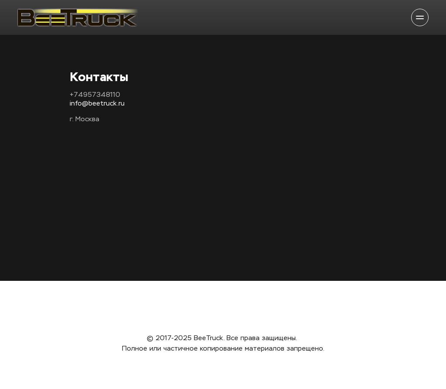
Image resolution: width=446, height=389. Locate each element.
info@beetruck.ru (97, 103)
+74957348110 (95, 95)
